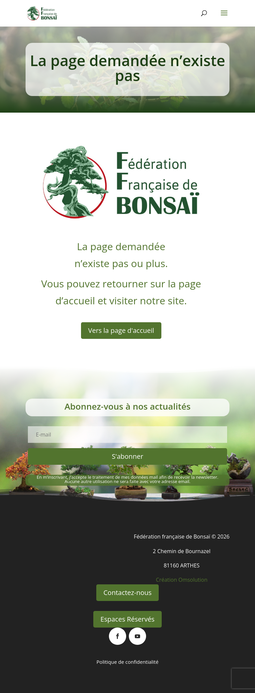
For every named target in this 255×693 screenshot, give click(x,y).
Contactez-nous (128, 592)
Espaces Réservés (128, 619)
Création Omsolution (181, 579)
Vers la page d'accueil (121, 330)
